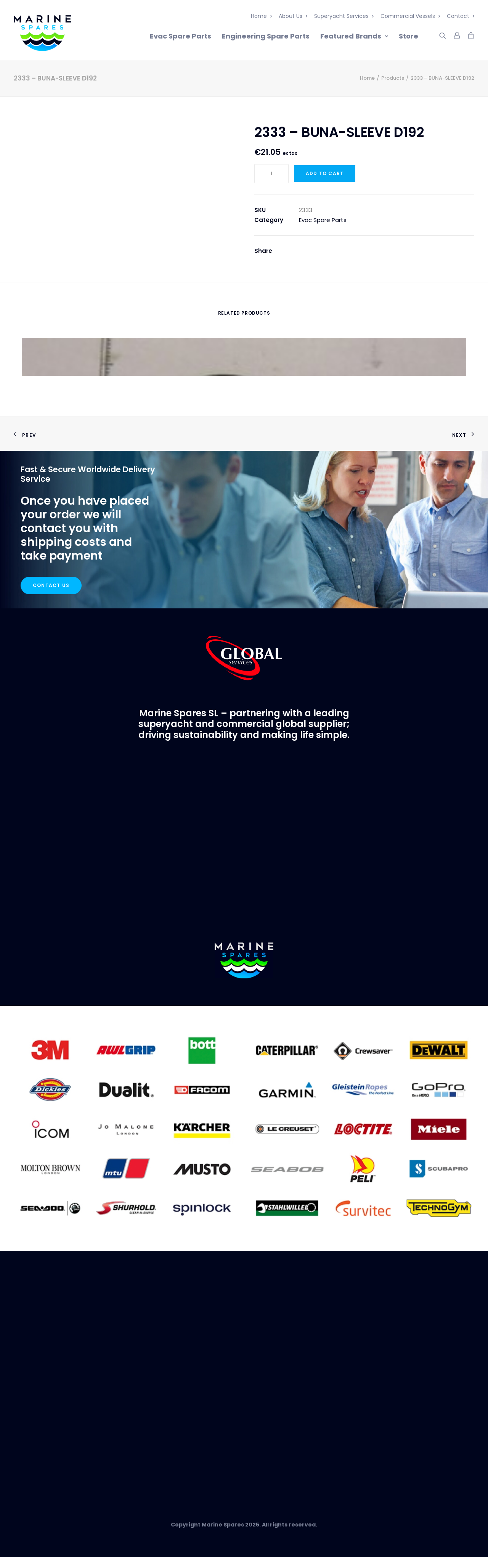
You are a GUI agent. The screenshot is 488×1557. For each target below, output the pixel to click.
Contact (460, 16)
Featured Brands (354, 36)
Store (408, 36)
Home (261, 16)
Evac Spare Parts (180, 36)
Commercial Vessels (410, 16)
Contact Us (51, 585)
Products (392, 78)
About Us (293, 16)
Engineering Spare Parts (266, 36)
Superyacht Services (344, 16)
